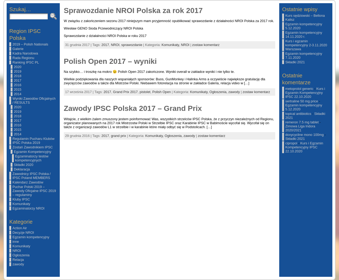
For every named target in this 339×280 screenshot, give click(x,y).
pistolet (145, 92)
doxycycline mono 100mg (304, 135)
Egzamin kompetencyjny (30, 237)
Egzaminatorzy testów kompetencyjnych (31, 158)
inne (15, 242)
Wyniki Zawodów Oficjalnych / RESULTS (34, 101)
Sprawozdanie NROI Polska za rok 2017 (133, 10)
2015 (17, 89)
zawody (18, 264)
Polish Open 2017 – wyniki (110, 61)
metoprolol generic (299, 89)
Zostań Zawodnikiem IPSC (32, 147)
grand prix (118, 136)
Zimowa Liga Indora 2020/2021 (300, 128)
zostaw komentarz (205, 45)
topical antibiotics (298, 114)
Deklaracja (22, 169)
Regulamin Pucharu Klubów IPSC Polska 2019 (33, 141)
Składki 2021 (295, 62)
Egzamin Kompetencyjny (32, 152)
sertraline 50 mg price (301, 101)
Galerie (17, 49)
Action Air (19, 228)
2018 (17, 76)
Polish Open (161, 92)
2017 (17, 80)
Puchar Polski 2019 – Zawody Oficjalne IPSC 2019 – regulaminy (34, 191)
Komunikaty (21, 204)
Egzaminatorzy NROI (28, 208)
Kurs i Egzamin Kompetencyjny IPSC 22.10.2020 (305, 93)
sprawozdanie (131, 45)
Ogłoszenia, (218, 92)
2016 (17, 85)
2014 (17, 94)
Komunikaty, (171, 45)
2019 (17, 71)
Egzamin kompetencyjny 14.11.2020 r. (303, 35)
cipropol (291, 143)
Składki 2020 (23, 165)
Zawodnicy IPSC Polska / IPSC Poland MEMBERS (31, 176)
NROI (16, 251)
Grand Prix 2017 (125, 92)
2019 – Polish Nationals (30, 44)
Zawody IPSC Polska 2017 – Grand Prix (133, 108)
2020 (17, 67)
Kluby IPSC (21, 199)
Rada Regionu (23, 58)
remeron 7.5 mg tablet (302, 122)
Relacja (18, 260)
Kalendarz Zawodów (27, 182)
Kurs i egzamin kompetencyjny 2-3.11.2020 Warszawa (306, 45)
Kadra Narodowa (25, 53)
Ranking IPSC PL (25, 62)
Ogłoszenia (20, 255)
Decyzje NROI (23, 233)
